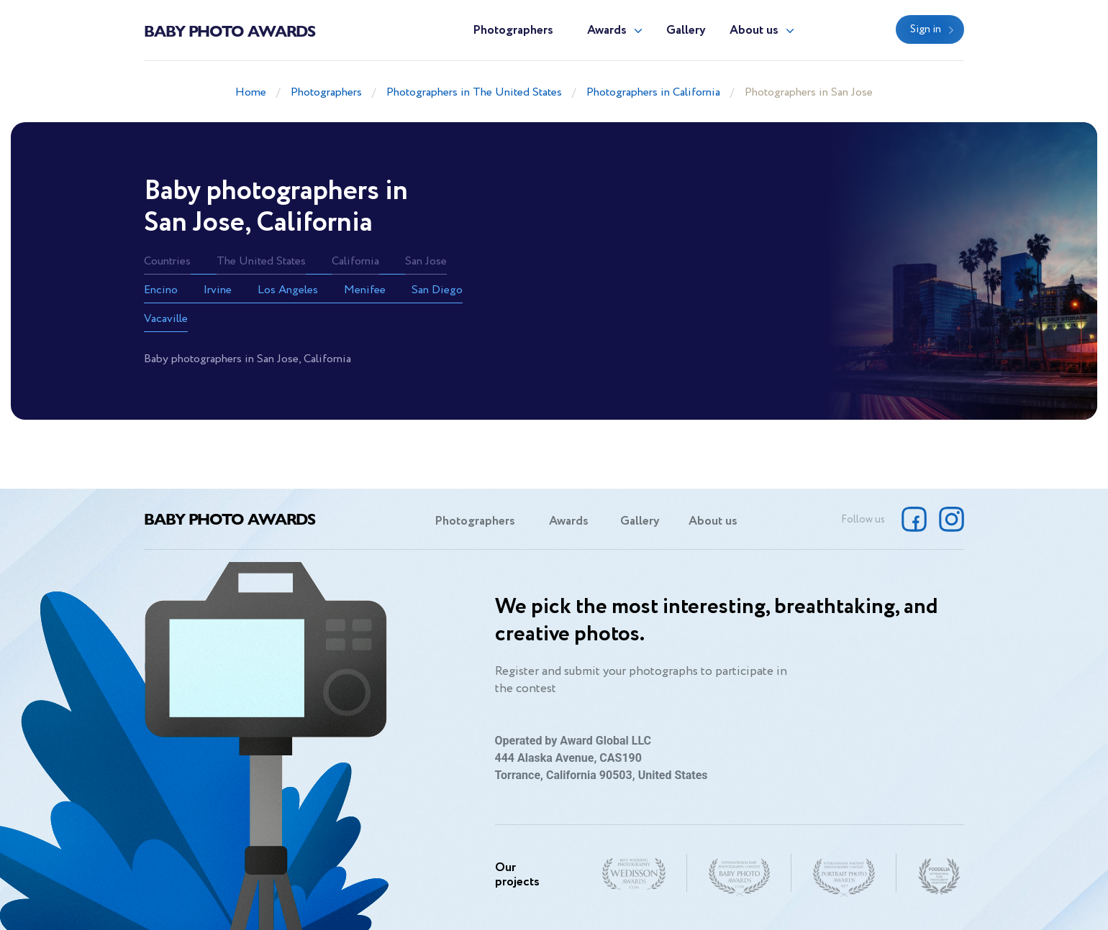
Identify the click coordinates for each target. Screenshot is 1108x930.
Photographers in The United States (474, 92)
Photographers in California (653, 92)
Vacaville (166, 318)
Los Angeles (288, 290)
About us (754, 31)
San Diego (437, 290)
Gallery (686, 31)
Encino (161, 290)
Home (250, 92)
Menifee (365, 290)
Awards (607, 31)
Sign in (925, 29)
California (355, 261)
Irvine (218, 290)
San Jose (426, 261)
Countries (167, 261)
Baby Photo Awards (229, 30)
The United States (261, 261)
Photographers (513, 31)
